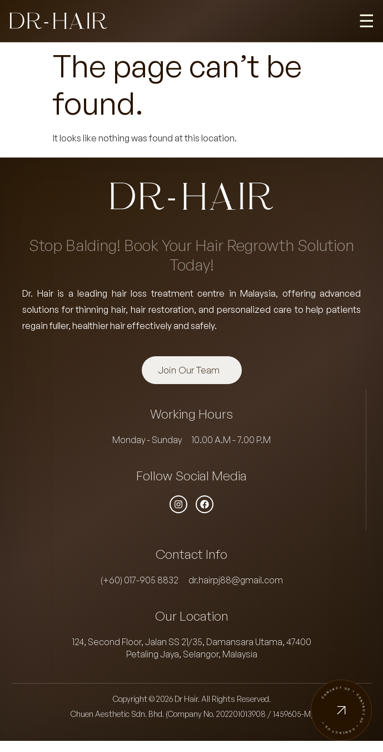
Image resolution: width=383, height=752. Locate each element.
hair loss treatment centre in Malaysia (194, 293)
